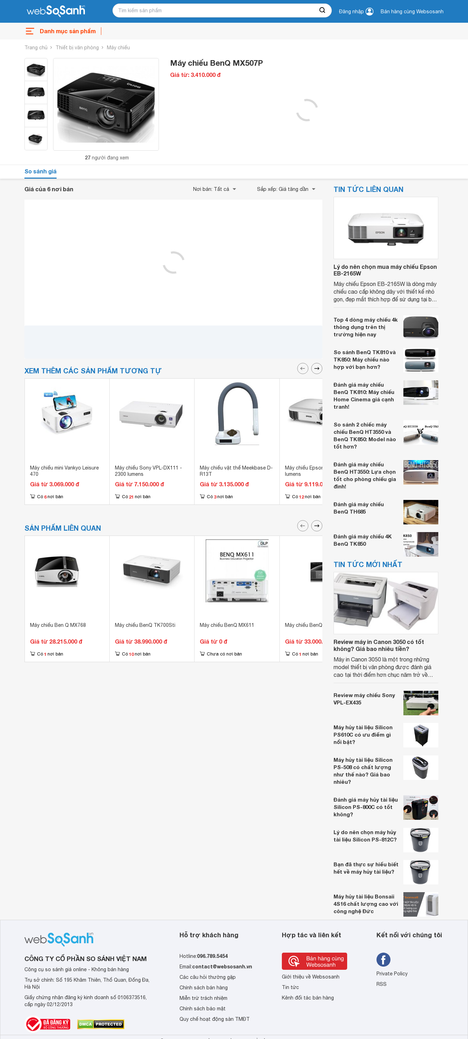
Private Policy (392, 973)
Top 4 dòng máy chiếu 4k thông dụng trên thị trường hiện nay (366, 326)
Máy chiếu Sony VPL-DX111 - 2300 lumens (148, 471)
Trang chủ (35, 47)
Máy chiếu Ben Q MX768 (58, 625)
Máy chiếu (118, 47)
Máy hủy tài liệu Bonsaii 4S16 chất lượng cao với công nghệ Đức (366, 903)
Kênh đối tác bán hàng (308, 998)
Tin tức (290, 987)
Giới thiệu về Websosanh (310, 977)
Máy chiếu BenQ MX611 (227, 625)
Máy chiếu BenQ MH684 (312, 625)
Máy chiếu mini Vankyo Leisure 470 (64, 471)
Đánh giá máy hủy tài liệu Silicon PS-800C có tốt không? (366, 806)
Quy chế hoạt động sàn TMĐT (215, 1019)
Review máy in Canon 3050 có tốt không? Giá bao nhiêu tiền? (379, 645)
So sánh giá (40, 171)
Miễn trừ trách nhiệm (203, 998)
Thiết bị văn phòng (77, 47)
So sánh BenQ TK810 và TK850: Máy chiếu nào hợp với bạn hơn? (365, 359)
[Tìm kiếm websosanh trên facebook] (383, 960)
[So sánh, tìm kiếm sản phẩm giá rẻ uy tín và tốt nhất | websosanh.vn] (55, 11)
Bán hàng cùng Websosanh (412, 11)
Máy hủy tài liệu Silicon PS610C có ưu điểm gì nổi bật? (363, 734)
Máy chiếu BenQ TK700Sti (145, 625)
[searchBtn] (322, 10)
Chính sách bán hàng (204, 987)
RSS (381, 984)
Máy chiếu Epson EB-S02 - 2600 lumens (322, 471)
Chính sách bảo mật (203, 1008)
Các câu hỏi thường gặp (208, 977)
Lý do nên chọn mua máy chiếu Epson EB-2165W (385, 270)
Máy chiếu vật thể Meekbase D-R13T (236, 471)
